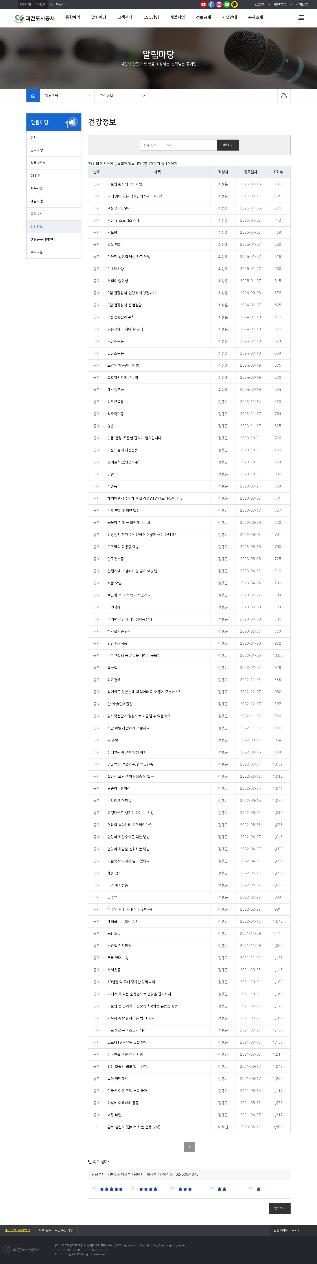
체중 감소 (114, 873)
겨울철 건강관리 (119, 208)
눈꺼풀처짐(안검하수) (123, 462)
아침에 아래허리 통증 (123, 1103)
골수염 (112, 897)
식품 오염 (114, 583)
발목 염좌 (114, 245)
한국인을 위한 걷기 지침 (125, 1055)
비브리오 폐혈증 (119, 801)
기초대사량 (115, 269)
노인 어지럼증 (117, 885)
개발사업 (37, 201)
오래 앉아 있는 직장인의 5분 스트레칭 (135, 196)
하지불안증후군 (119, 631)
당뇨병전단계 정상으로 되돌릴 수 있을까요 (138, 716)
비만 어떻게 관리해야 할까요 (128, 728)
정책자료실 (38, 163)
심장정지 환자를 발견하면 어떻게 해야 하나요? (141, 535)
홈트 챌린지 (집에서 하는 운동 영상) (133, 1127)
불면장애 (114, 607)
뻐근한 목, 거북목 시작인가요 (129, 595)
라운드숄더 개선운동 (122, 450)
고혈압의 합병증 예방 (123, 547)
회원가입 (280, 4)
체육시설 (37, 188)
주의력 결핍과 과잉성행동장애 (129, 619)
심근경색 (114, 680)
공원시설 (37, 214)
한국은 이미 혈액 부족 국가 (127, 1091)
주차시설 (37, 252)
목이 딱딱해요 (117, 1079)
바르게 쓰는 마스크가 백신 (126, 1030)
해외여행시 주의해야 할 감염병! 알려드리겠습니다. (144, 498)
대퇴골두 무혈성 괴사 (123, 922)
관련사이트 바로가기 (287, 1230)
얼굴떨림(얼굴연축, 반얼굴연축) (130, 764)
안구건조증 (115, 559)
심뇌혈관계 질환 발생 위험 (126, 752)
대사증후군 (115, 390)
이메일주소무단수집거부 (56, 1230)
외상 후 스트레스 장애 (123, 220)
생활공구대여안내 (43, 239)
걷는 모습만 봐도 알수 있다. (127, 1067)
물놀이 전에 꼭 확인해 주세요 (129, 523)
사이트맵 (302, 4)
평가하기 (280, 1208)
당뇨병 (112, 233)
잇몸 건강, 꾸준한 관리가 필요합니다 (134, 438)
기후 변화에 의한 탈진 (123, 511)
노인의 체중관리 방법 (123, 365)
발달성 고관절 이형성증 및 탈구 (130, 776)
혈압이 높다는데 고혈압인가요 (129, 825)
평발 (110, 426)
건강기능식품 (117, 644)
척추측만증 (115, 414)
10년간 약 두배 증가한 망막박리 (131, 982)
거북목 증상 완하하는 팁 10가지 (131, 1018)
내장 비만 (114, 1115)
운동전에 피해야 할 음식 (125, 329)
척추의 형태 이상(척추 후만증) (129, 909)
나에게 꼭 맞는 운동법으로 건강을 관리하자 (139, 994)
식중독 (112, 486)
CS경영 (36, 176)
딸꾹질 (112, 668)
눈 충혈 (112, 740)
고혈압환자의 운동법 (122, 378)
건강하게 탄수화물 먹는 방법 (128, 837)
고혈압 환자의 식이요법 (124, 184)
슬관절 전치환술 (119, 946)
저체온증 (114, 970)
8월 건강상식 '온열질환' (124, 305)
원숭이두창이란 (119, 789)
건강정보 (37, 227)
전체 (34, 137)
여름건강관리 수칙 (121, 317)
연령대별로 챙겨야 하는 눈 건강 (130, 813)
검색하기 (228, 145)
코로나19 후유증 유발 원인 (127, 1042)
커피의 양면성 (117, 281)
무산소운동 (115, 341)
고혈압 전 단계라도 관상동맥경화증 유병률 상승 (142, 1006)
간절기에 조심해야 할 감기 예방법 (132, 571)
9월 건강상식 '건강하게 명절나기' (132, 293)
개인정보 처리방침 (17, 1230)
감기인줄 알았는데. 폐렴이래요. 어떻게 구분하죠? (143, 692)
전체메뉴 (301, 17)
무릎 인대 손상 (118, 958)
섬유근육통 (115, 402)
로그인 (259, 4)
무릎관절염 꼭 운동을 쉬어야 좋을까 (133, 656)
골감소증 (114, 934)
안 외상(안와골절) (120, 704)
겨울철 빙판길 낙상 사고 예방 (129, 257)
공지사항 (37, 150)
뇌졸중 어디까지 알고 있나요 (128, 861)
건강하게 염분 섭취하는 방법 (128, 849)
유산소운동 (115, 353)
